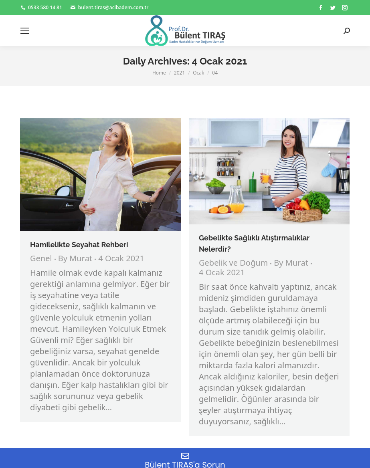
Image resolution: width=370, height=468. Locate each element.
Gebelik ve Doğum (233, 263)
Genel (41, 259)
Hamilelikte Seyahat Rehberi (79, 244)
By (75, 259)
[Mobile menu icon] (25, 31)
